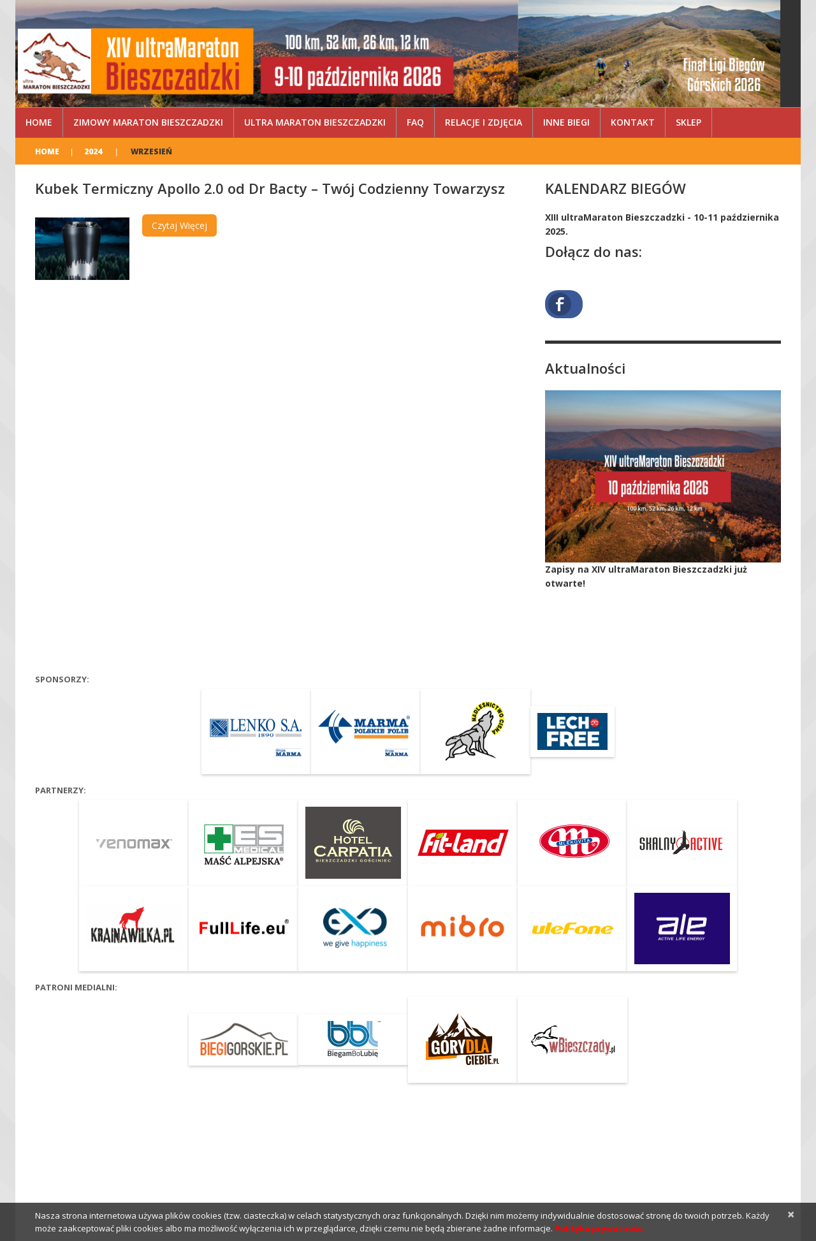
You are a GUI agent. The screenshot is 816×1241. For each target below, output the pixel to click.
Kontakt (633, 122)
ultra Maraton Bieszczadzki (315, 122)
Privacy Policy (141, 1173)
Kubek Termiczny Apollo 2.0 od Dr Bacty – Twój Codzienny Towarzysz (270, 188)
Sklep (688, 122)
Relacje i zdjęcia (483, 122)
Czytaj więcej (179, 225)
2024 (93, 151)
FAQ (415, 122)
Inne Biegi (566, 122)
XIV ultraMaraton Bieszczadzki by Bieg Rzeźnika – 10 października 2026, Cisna (184, 1160)
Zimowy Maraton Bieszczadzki (148, 122)
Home (39, 122)
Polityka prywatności (600, 1228)
